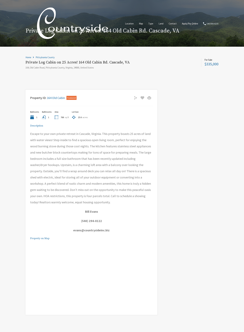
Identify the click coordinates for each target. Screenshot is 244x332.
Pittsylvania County (45, 57)
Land (161, 23)
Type (150, 23)
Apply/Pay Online (190, 23)
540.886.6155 (212, 23)
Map (141, 23)
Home (28, 57)
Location (129, 23)
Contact (173, 23)
